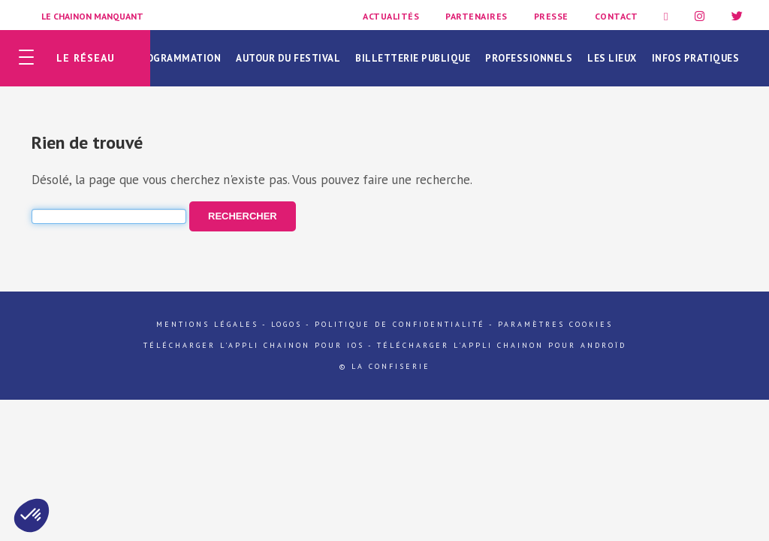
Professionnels (528, 58)
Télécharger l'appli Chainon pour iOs (253, 345)
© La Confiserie (384, 366)
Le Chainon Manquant (92, 16)
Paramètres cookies (555, 324)
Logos (286, 324)
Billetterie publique (412, 58)
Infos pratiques (696, 58)
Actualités (391, 16)
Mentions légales (207, 324)
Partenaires (476, 16)
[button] (32, 515)
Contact (616, 16)
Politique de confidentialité (400, 324)
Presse (551, 16)
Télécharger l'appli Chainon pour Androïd (501, 345)
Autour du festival (288, 58)
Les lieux (612, 58)
